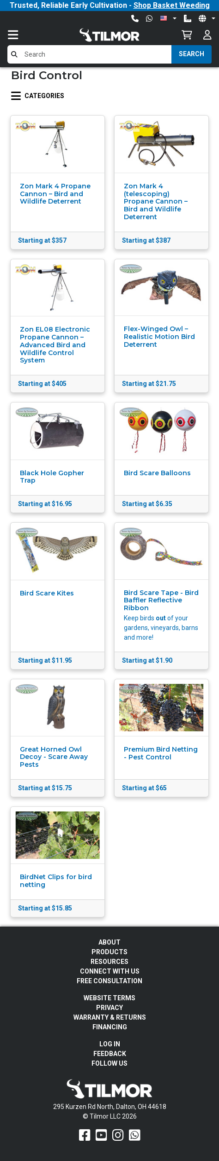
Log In (109, 1044)
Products (109, 952)
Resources (109, 961)
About (109, 942)
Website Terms (109, 998)
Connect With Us (110, 971)
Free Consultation (109, 981)
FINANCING (109, 1027)
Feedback (109, 1053)
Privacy (109, 1007)
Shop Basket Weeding (172, 5)
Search (191, 54)
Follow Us (109, 1063)
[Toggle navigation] (22, 34)
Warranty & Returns (109, 1017)
